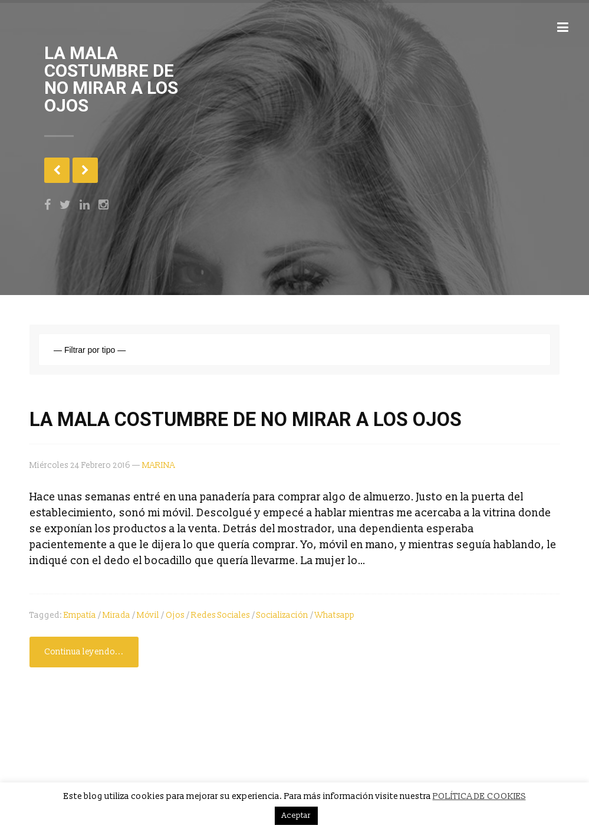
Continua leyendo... (84, 652)
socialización (282, 615)
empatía (80, 615)
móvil (148, 615)
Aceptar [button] (296, 815)
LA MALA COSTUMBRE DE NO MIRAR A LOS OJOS (245, 419)
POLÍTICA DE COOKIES (479, 796)
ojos (175, 615)
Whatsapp (334, 615)
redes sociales (220, 615)
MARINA (158, 465)
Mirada (116, 615)
